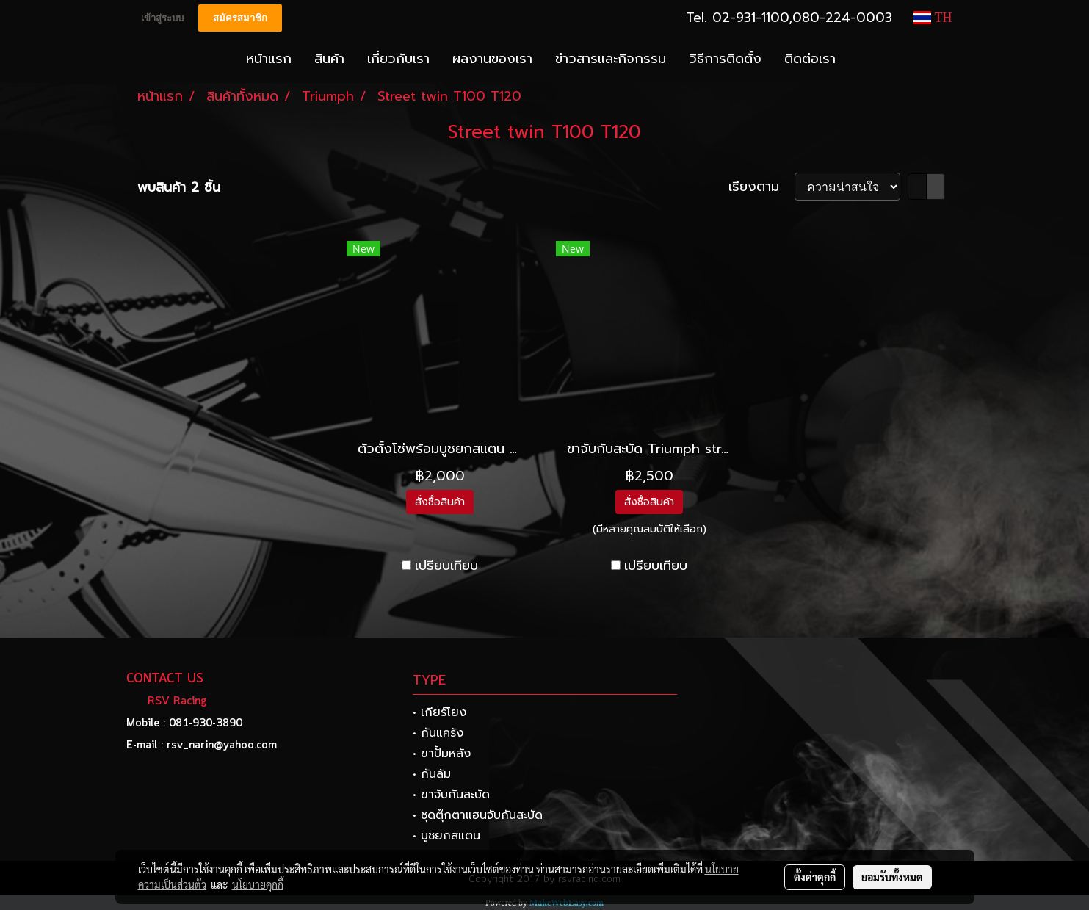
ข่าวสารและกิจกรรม (610, 58)
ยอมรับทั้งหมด (892, 877)
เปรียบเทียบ (446, 566)
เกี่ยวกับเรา (398, 58)
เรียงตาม (761, 187)
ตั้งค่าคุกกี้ (815, 877)
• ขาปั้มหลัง (442, 753)
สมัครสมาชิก (240, 18)
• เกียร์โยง (439, 712)
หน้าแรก (269, 58)
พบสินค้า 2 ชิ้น (178, 188)
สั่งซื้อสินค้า (440, 502)
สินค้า (329, 58)
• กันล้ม (432, 774)
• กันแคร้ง (438, 733)
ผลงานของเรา (492, 58)
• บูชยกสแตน (446, 836)
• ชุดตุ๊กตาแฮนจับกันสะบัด (478, 815)
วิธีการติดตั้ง (725, 58)
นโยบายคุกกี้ (257, 884)
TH (932, 17)
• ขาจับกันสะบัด (451, 795)
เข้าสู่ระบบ (162, 18)
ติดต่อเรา (810, 58)
